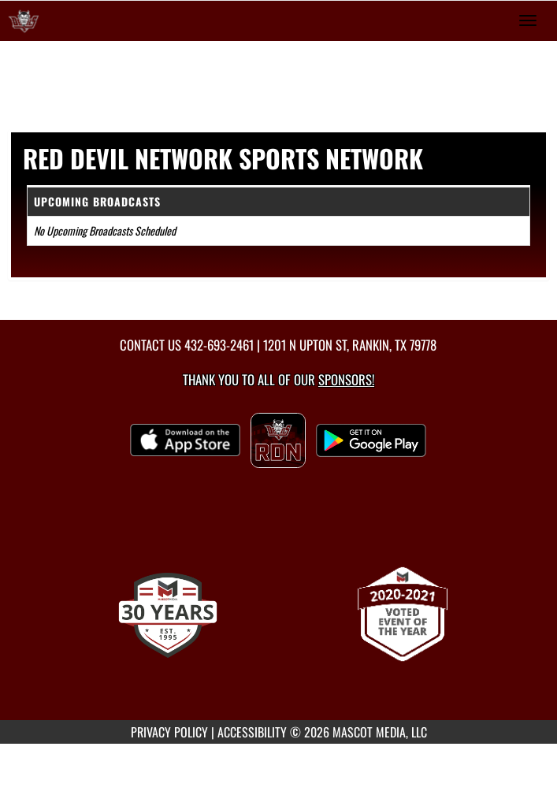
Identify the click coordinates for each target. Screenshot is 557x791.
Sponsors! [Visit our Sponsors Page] (346, 379)
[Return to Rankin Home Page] (23, 20)
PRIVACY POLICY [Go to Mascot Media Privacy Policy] (169, 731)
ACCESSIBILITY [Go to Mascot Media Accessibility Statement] (252, 731)
